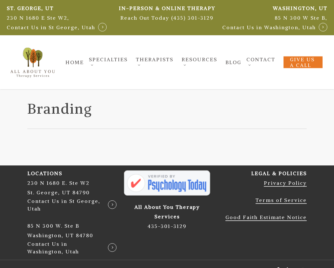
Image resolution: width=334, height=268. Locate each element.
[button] (166, 18)
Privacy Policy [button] (285, 183)
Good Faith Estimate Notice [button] (266, 217)
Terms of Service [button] (281, 200)
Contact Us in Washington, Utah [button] (269, 27)
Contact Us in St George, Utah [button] (51, 27)
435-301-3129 (167, 226)
